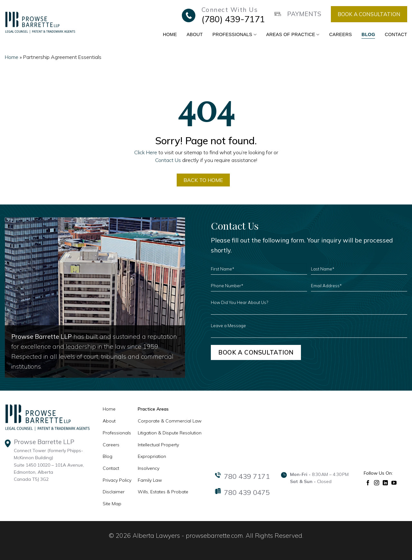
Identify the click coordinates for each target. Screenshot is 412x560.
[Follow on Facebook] (368, 482)
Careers (340, 34)
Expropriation (152, 456)
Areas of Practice (293, 35)
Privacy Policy (117, 480)
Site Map (112, 504)
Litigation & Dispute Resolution (169, 433)
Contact (396, 34)
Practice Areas (153, 409)
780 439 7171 (247, 476)
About (195, 34)
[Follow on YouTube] (394, 482)
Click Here (145, 152)
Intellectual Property (158, 444)
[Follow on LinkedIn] (385, 482)
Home (170, 34)
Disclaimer (114, 492)
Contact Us (168, 160)
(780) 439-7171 (233, 19)
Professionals (234, 35)
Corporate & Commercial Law (169, 421)
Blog (368, 34)
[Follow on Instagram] (376, 482)
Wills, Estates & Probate (163, 492)
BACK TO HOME (203, 180)
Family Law (150, 480)
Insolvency (148, 468)
